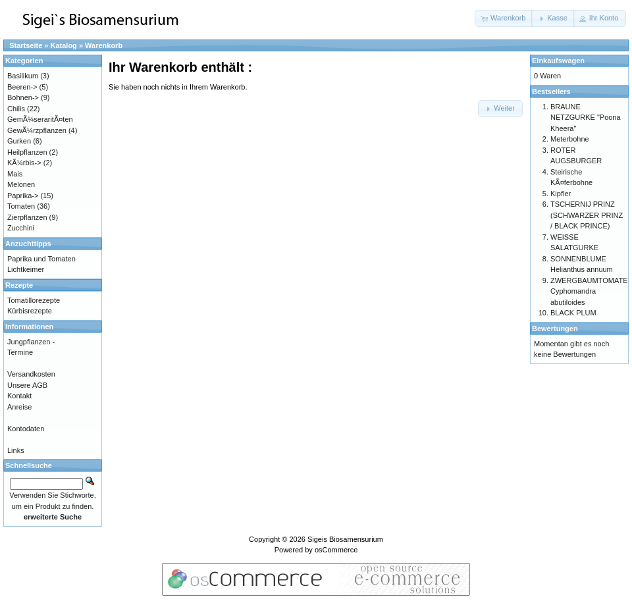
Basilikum (22, 76)
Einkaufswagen (558, 61)
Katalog (64, 45)
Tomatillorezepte (33, 300)
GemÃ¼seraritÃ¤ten (40, 119)
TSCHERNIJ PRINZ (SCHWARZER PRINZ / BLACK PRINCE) (586, 215)
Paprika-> (22, 195)
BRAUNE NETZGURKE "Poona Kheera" (585, 117)
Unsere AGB (27, 385)
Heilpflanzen (27, 152)
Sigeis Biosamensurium (345, 539)
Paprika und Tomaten (41, 259)
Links (15, 450)
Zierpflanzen (27, 217)
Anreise (19, 407)
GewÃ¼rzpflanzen (36, 130)
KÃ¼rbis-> (24, 163)
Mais (14, 174)
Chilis (16, 109)
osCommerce (336, 550)
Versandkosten (31, 374)
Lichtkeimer (25, 269)
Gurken (19, 141)
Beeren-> (22, 87)
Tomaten (21, 206)
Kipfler (560, 194)
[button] (504, 18)
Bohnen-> (23, 97)
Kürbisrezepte (29, 311)
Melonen (21, 184)
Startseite (25, 45)
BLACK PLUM (573, 313)
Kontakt (19, 396)
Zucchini (20, 228)
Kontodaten (25, 429)
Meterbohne (569, 139)
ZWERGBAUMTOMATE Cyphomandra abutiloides (589, 291)
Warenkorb (103, 45)
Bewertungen (555, 328)
